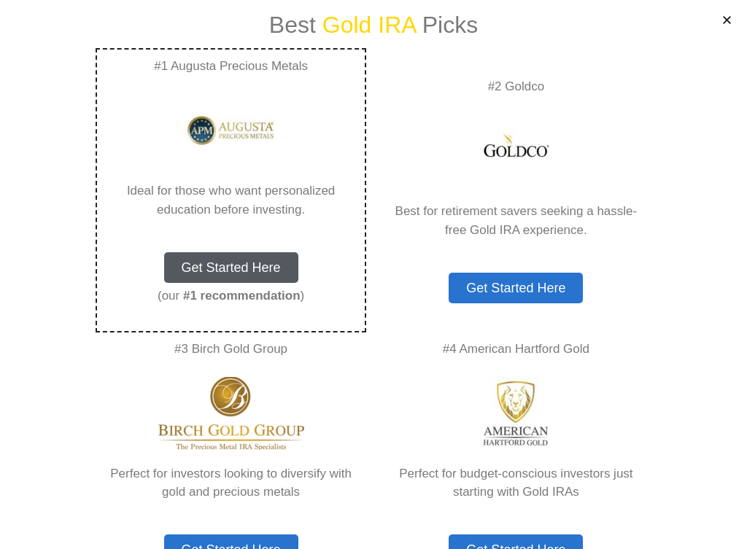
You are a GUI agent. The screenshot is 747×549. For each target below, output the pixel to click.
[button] (726, 20)
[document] (373, 274)
